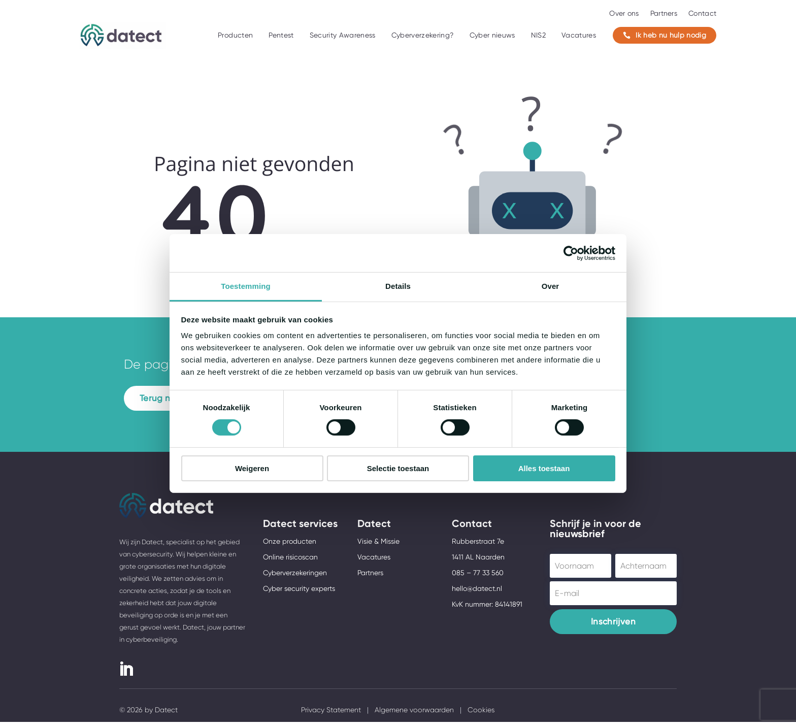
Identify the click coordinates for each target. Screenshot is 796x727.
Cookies (481, 715)
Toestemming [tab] (246, 286)
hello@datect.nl (477, 593)
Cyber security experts (299, 593)
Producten (235, 35)
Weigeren (252, 468)
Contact (702, 13)
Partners (663, 13)
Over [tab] (550, 286)
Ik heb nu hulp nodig (664, 35)
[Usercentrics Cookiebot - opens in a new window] (570, 252)
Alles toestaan (544, 468)
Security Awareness (343, 35)
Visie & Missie (378, 546)
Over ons (624, 13)
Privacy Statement (331, 715)
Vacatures (578, 35)
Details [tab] (398, 286)
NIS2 (538, 35)
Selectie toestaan (398, 468)
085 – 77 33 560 (478, 578)
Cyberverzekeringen (295, 578)
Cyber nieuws (492, 35)
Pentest (281, 35)
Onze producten (289, 546)
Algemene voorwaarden (414, 715)
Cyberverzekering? (422, 35)
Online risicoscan (290, 562)
